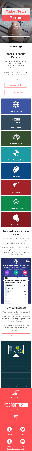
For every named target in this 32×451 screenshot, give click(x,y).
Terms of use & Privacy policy (16, 449)
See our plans (16, 336)
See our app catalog (16, 34)
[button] (4, 281)
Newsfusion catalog (15, 85)
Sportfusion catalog (16, 92)
